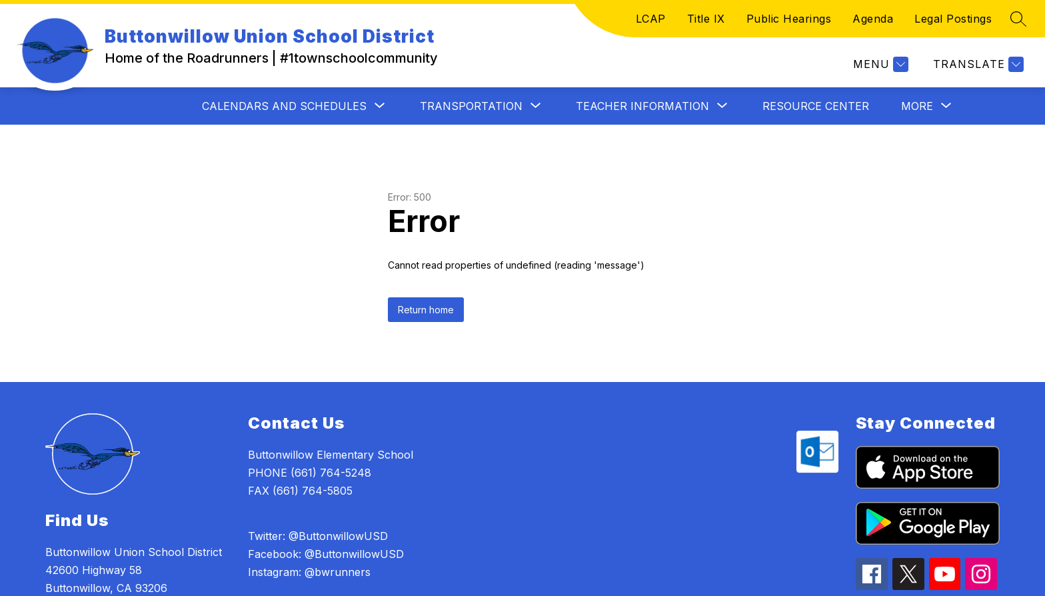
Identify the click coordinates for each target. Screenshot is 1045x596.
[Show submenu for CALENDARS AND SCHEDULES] (284, 106)
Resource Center (815, 106)
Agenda (872, 18)
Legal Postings (953, 18)
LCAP (651, 18)
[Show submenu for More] (917, 106)
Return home (426, 309)
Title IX (706, 18)
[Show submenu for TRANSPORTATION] (471, 106)
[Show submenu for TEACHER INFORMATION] (642, 106)
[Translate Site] (977, 64)
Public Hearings (789, 18)
